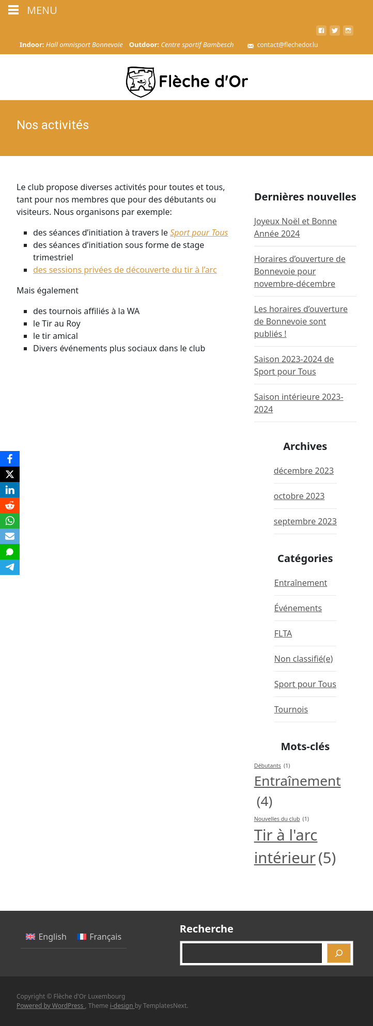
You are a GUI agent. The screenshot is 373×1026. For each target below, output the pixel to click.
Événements (298, 608)
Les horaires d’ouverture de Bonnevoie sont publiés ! (301, 321)
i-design (122, 1005)
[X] (10, 474)
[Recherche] (339, 953)
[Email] (10, 536)
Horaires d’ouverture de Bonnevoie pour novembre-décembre (300, 271)
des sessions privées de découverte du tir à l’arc (125, 269)
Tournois (291, 709)
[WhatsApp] (10, 520)
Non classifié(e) (303, 658)
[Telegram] (10, 567)
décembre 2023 (304, 470)
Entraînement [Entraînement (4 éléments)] (297, 791)
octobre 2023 (299, 496)
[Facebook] (10, 459)
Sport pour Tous (199, 232)
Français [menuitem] (105, 936)
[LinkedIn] (10, 490)
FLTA (283, 633)
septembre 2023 (305, 521)
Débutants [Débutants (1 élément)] (272, 765)
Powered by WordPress (51, 1005)
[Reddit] (10, 505)
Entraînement (301, 582)
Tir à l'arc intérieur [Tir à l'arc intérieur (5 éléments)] (295, 847)
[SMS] (10, 551)
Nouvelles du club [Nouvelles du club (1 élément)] (281, 819)
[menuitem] (46, 936)
